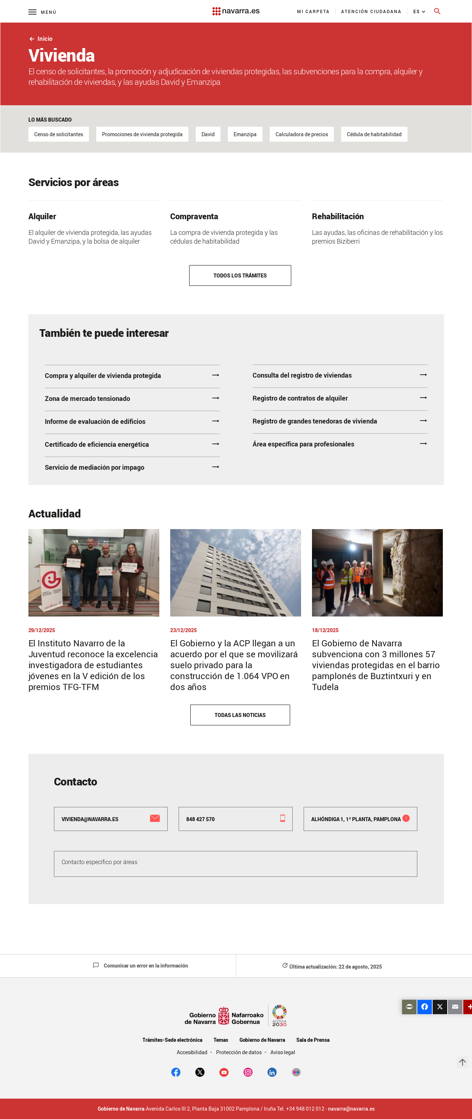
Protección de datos (239, 1052)
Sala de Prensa (312, 1039)
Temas (221, 1039)
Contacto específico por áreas (99, 862)
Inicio (40, 39)
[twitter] (199, 1072)
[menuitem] (314, 11)
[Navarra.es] (235, 7)
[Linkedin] (272, 1072)
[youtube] (224, 1072)
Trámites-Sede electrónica (172, 1039)
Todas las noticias (240, 715)
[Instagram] (248, 1072)
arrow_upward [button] (462, 1062)
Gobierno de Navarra (262, 1039)
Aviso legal (283, 1052)
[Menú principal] (42, 12)
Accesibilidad (193, 1052)
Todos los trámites (240, 275)
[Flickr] (296, 1072)
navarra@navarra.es (351, 1109)
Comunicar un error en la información (140, 965)
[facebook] (175, 1072)
